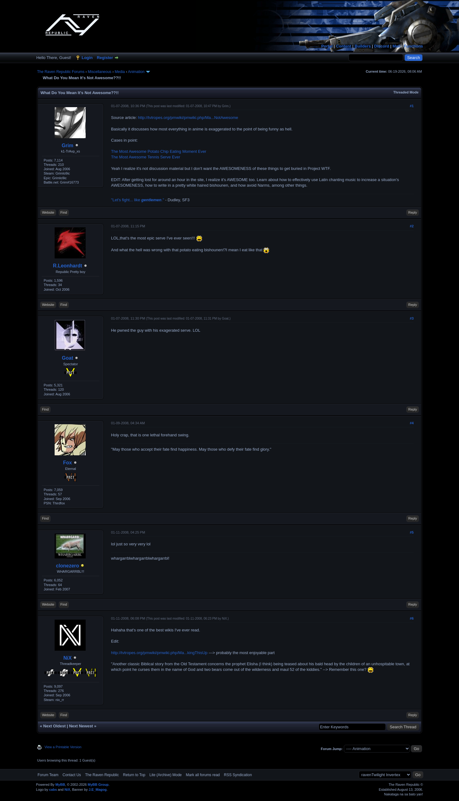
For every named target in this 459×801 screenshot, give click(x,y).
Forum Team (48, 775)
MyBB (60, 784)
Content (343, 46)
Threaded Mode (405, 92)
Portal (327, 46)
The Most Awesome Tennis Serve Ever (145, 157)
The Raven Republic (102, 775)
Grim (67, 145)
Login (87, 57)
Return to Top (134, 775)
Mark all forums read (203, 775)
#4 (412, 423)
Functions (413, 46)
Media (120, 72)
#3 (412, 318)
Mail (396, 46)
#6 (412, 618)
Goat (67, 358)
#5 (412, 532)
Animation (136, 72)
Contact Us (72, 775)
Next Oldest (54, 726)
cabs (53, 789)
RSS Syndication (238, 775)
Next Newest (81, 726)
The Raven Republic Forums (60, 72)
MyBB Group (98, 784)
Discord (381, 46)
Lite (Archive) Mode (165, 775)
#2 (412, 226)
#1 (412, 106)
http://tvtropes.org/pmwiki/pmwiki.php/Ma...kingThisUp (159, 652)
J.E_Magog (97, 789)
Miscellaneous (99, 72)
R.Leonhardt (67, 265)
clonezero (67, 565)
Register (105, 57)
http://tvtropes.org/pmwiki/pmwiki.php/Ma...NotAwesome (188, 117)
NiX (67, 658)
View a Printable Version (62, 747)
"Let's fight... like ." (137, 200)
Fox (67, 462)
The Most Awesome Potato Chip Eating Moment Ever (158, 151)
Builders (363, 46)
